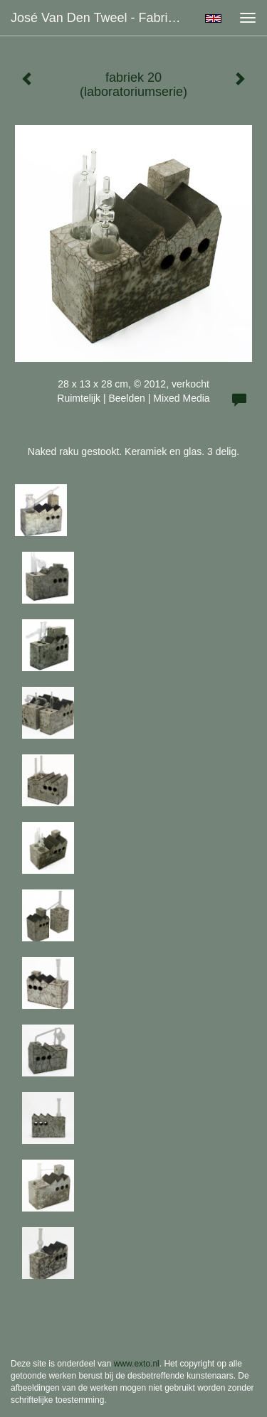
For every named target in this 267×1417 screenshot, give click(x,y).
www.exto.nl (136, 1364)
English (213, 18)
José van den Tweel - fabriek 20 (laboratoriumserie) (102, 18)
